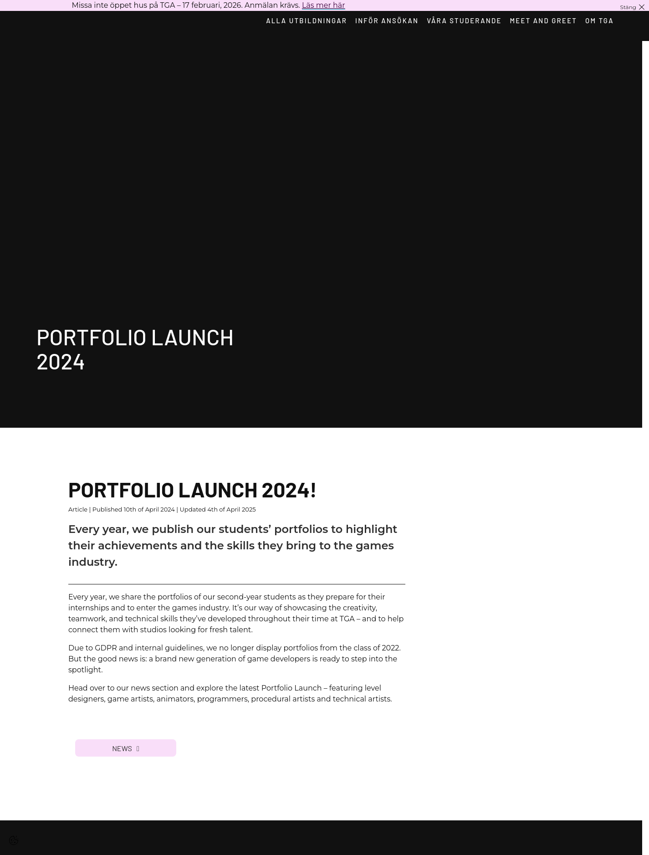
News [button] (125, 748)
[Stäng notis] (632, 7)
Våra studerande (463, 20)
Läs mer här (323, 5)
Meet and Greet (543, 20)
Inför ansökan (384, 20)
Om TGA (600, 20)
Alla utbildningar (303, 20)
